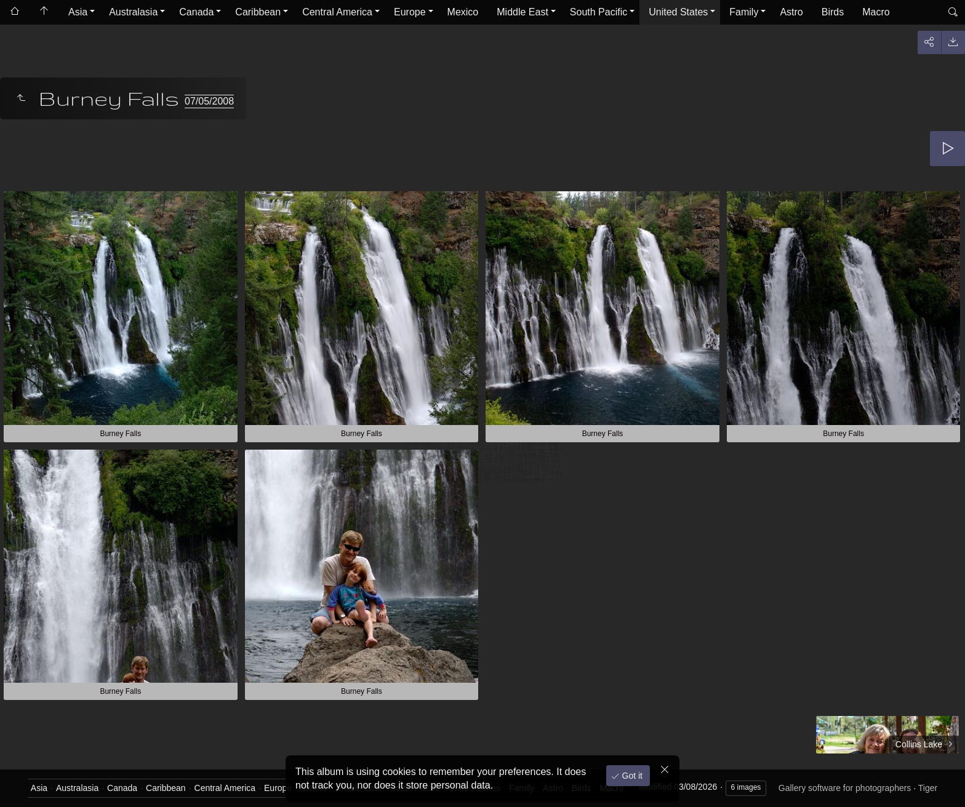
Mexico (463, 12)
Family (743, 12)
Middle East (522, 12)
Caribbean (258, 12)
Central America (337, 12)
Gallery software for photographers (845, 788)
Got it (631, 776)
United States (678, 12)
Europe (410, 12)
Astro (791, 12)
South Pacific (598, 12)
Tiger (927, 788)
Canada (196, 12)
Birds (833, 12)
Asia (77, 12)
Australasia (133, 12)
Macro (875, 12)
